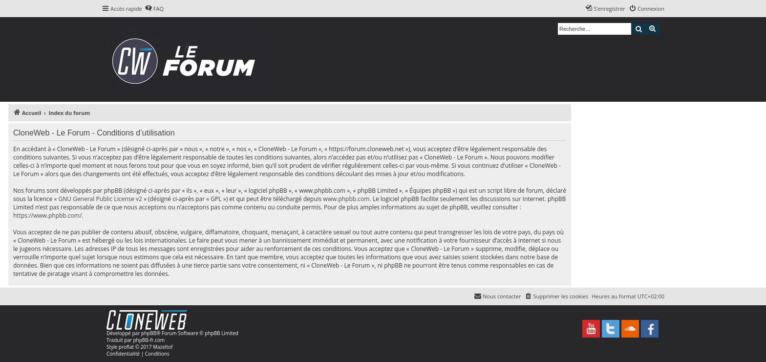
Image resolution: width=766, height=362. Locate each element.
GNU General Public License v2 (100, 199)
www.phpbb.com (346, 199)
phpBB (148, 333)
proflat (126, 346)
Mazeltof (162, 346)
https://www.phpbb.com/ (47, 215)
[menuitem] (154, 9)
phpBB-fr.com (149, 340)
